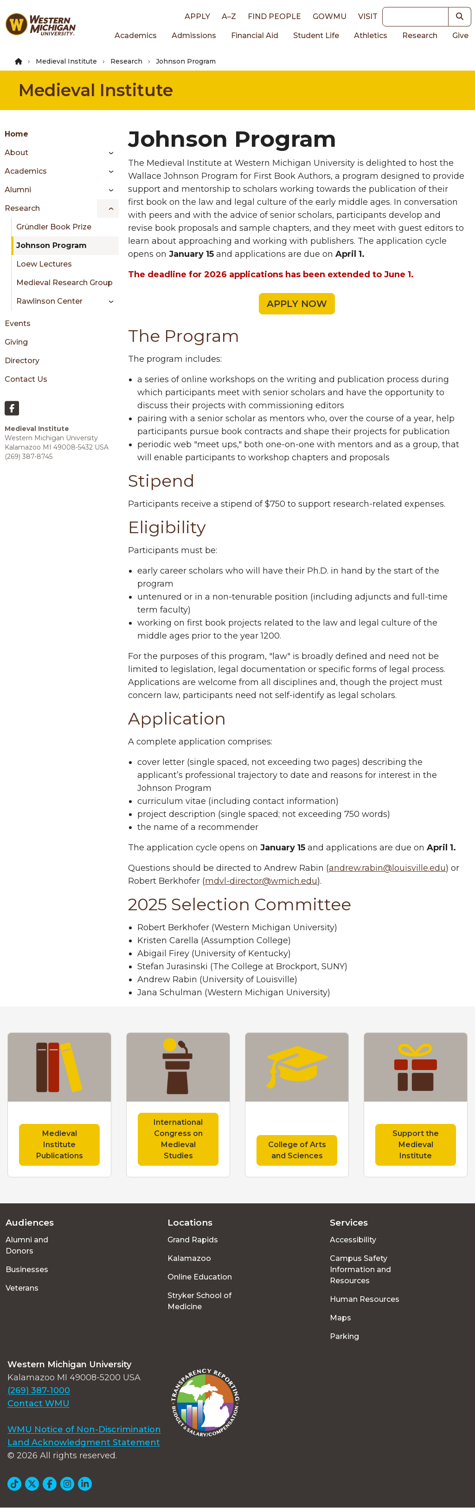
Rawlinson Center (49, 301)
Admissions (194, 35)
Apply (197, 16)
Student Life (316, 35)
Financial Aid (254, 35)
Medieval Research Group (64, 282)
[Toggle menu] (108, 153)
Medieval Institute (66, 61)
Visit (368, 16)
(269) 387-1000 (38, 1390)
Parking (344, 1336)
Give (460, 35)
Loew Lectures (44, 264)
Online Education (199, 1277)
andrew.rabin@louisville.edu (387, 868)
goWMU (330, 16)
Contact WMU (38, 1403)
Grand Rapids (192, 1239)
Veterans (22, 1288)
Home (16, 134)
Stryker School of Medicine (199, 1301)
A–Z (229, 16)
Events (18, 323)
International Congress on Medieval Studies (178, 1139)
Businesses (27, 1269)
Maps (340, 1317)
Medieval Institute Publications (59, 1144)
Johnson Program (51, 245)
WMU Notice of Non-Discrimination (84, 1429)
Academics (136, 35)
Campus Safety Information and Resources (360, 1269)
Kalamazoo (189, 1258)
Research (419, 35)
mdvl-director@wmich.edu (261, 881)
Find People (274, 16)
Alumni (18, 189)
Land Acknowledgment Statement (83, 1442)
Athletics (370, 35)
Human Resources (364, 1299)
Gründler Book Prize (53, 226)
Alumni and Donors (27, 1245)
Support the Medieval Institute (415, 1144)
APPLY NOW (297, 303)
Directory (22, 360)
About (16, 152)
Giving (16, 342)
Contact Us (26, 379)
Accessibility (353, 1239)
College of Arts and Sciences (297, 1150)
